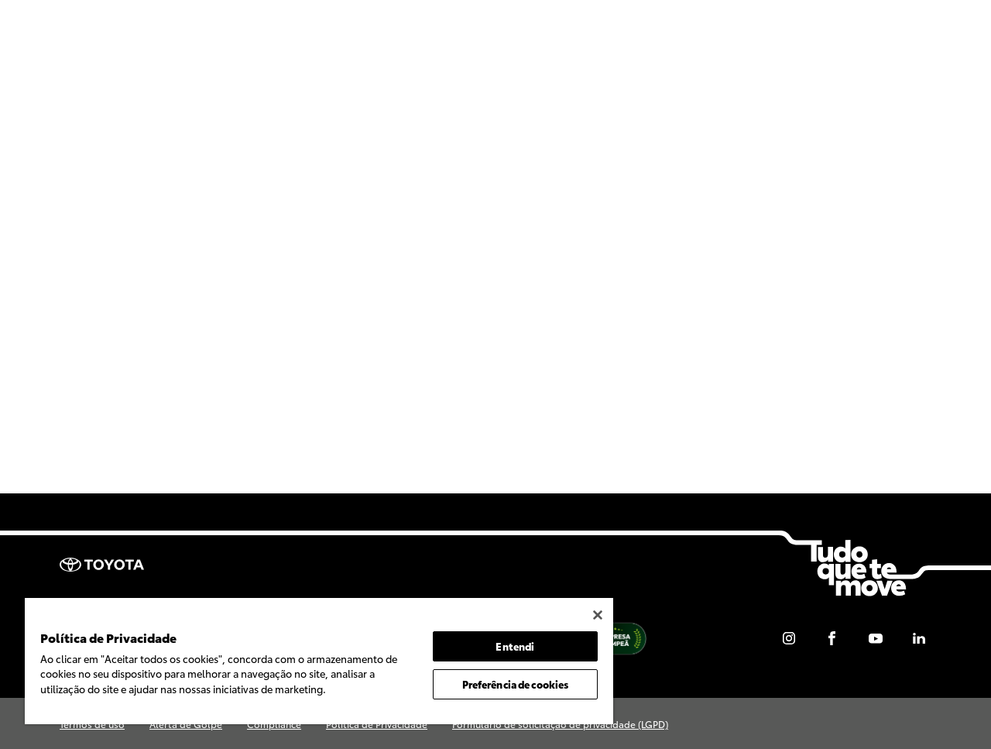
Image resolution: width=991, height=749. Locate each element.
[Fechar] (597, 615)
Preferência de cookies (515, 684)
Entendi (515, 646)
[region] (319, 661)
